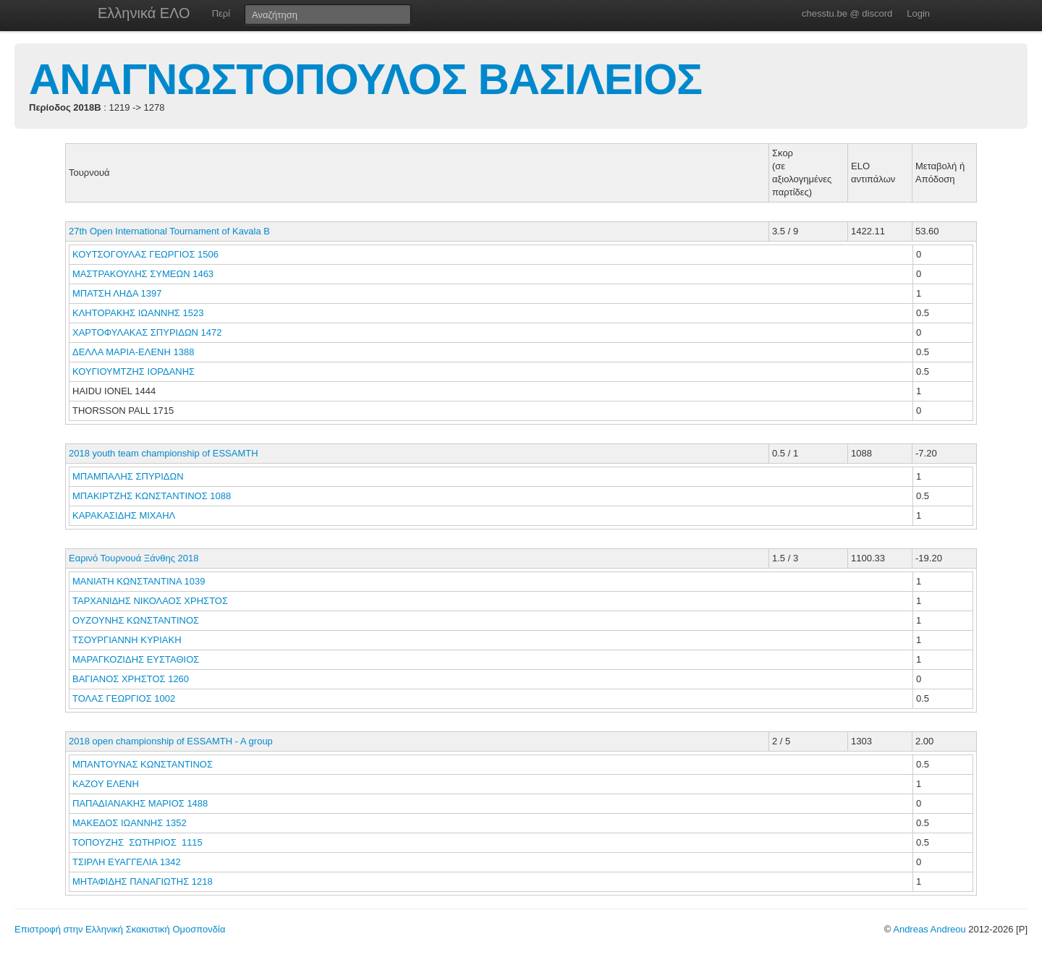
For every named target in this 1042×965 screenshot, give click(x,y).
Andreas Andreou (929, 929)
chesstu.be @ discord (847, 13)
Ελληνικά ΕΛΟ (144, 13)
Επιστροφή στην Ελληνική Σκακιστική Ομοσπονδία (119, 929)
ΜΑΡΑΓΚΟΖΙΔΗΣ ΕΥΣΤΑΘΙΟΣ (137, 659)
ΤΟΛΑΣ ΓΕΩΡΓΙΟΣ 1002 (123, 698)
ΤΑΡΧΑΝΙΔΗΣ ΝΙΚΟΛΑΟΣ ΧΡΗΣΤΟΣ (151, 600)
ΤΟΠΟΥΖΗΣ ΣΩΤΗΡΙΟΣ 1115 (137, 842)
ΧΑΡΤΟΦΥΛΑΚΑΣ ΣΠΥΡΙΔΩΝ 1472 (147, 332)
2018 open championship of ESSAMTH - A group (171, 741)
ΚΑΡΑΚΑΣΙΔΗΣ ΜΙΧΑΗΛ (124, 515)
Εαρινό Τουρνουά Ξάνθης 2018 (134, 558)
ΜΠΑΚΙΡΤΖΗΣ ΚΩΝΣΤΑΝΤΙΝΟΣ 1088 (151, 495)
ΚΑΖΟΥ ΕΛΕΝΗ (106, 783)
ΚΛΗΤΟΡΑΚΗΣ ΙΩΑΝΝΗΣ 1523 (137, 312)
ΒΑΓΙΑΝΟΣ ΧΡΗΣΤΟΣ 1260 (130, 678)
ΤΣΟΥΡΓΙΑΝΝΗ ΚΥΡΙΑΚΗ (128, 639)
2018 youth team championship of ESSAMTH (163, 453)
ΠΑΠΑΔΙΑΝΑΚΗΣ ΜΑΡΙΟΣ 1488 (140, 803)
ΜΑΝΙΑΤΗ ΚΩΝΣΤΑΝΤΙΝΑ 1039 (138, 581)
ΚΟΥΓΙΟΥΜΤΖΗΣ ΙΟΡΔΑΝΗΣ (135, 371)
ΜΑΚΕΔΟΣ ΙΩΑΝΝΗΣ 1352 (129, 822)
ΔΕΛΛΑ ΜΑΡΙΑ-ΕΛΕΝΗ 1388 (133, 352)
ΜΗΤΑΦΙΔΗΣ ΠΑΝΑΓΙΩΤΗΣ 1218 (142, 881)
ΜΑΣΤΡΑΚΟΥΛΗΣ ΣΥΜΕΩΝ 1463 (142, 273)
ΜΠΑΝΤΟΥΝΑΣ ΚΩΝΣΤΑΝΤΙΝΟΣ (144, 764)
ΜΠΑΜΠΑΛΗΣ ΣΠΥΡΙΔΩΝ (129, 476)
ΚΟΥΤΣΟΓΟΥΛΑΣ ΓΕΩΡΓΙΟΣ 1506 (145, 254)
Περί (221, 13)
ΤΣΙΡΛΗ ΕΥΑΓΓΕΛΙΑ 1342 (126, 861)
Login (918, 13)
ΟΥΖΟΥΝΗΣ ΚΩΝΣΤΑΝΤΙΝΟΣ (137, 620)
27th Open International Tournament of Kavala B (169, 231)
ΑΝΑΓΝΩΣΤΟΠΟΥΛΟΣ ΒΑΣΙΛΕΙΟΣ (365, 79)
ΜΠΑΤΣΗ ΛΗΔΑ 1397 (116, 293)
